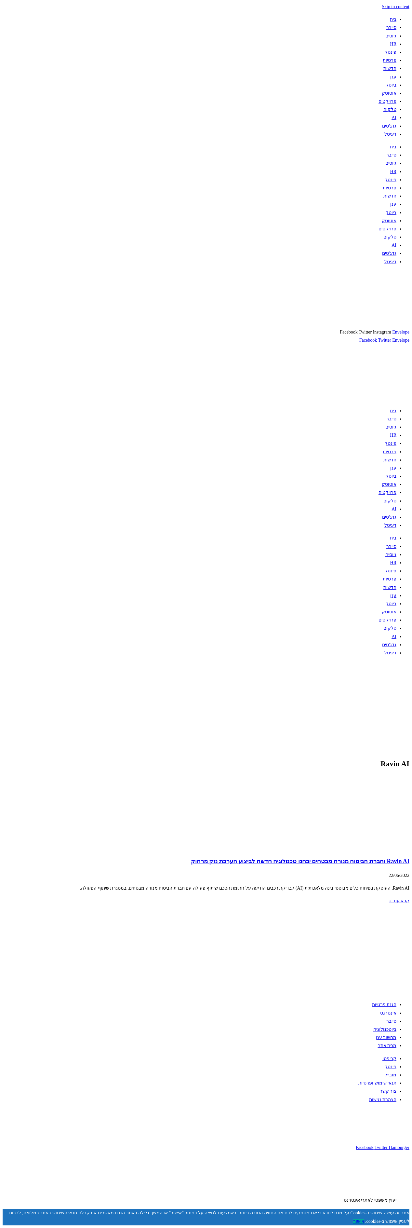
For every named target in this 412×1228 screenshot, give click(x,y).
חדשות (389, 68)
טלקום (389, 109)
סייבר (391, 27)
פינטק (390, 52)
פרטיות (389, 60)
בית (393, 19)
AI (394, 117)
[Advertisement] (214, 707)
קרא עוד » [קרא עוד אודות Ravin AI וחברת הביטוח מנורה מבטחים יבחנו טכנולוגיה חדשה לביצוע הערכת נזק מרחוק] (399, 900)
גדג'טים (389, 126)
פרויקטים (387, 101)
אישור (358, 1221)
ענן (393, 77)
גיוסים (390, 36)
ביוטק (390, 85)
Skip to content (395, 6)
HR (393, 44)
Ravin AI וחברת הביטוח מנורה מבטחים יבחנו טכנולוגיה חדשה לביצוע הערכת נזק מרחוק (300, 861)
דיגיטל (390, 134)
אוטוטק (389, 93)
